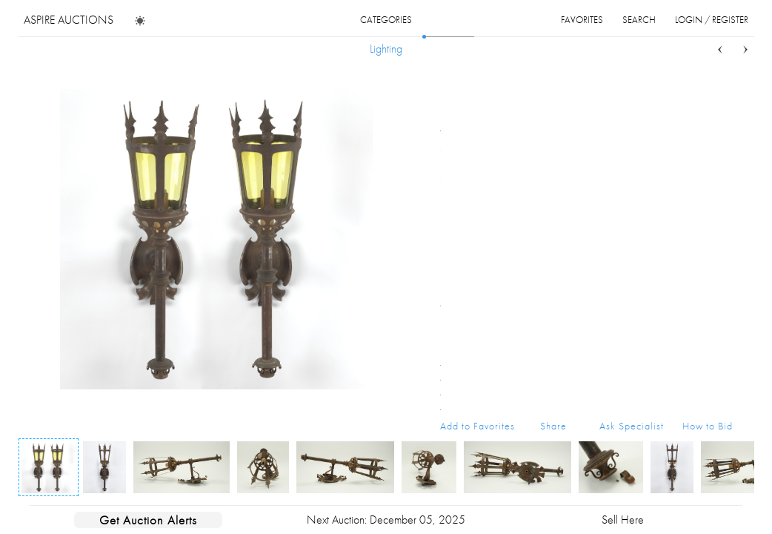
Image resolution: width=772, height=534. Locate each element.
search (639, 19)
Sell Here (623, 519)
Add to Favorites (477, 425)
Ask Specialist (631, 425)
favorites (582, 19)
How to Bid (707, 425)
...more (721, 150)
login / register (711, 19)
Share (553, 425)
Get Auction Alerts (148, 520)
